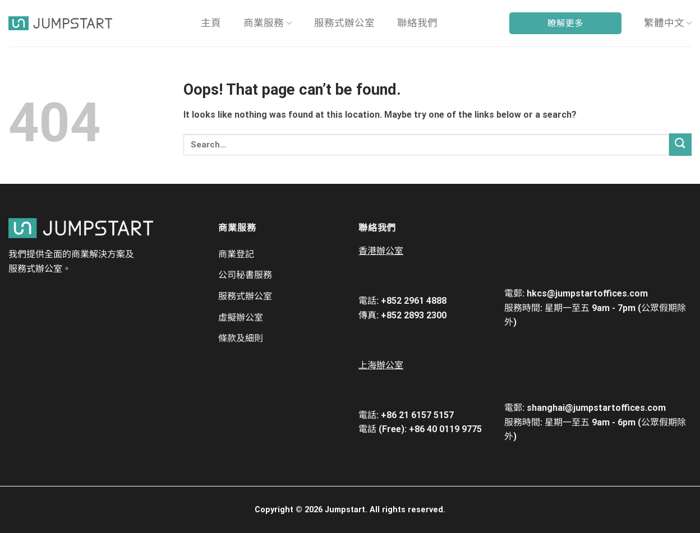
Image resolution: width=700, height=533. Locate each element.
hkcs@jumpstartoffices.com (587, 293)
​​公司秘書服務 (245, 275)
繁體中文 (668, 23)
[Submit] (680, 144)
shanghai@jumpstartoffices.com (596, 407)
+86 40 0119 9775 (445, 429)
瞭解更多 (565, 23)
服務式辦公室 (344, 23)
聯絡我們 (417, 23)
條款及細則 (240, 338)
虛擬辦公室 (240, 317)
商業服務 (267, 23)
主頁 (211, 23)
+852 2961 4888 (413, 300)
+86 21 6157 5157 (417, 415)
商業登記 (236, 254)
